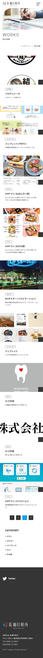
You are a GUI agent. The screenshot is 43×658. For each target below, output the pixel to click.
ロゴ (8, 396)
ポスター (9, 294)
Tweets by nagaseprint (13, 584)
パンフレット (10, 139)
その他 (9, 89)
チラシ (9, 189)
